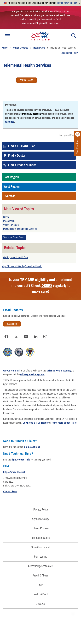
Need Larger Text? (69, 53)
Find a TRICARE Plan (21, 146)
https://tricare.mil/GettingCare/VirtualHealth (22, 266)
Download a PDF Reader (36, 422)
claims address (32, 447)
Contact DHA (10, 491)
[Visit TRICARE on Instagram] (45, 336)
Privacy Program (40, 528)
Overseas (9, 196)
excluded (9, 121)
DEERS (46, 285)
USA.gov (40, 604)
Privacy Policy (40, 509)
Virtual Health (26, 80)
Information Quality (40, 538)
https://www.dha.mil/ (14, 472)
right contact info (21, 459)
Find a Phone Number (22, 165)
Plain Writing (40, 557)
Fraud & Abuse (40, 575)
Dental (6, 217)
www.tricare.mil (11, 370)
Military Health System (32, 374)
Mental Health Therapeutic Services (20, 228)
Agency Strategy (40, 519)
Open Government (40, 547)
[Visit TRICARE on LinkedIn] (35, 336)
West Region (12, 186)
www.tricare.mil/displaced (34, 23)
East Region (11, 177)
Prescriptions (9, 221)
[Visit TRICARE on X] (16, 336)
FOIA (40, 585)
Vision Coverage (11, 225)
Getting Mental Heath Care (15, 257)
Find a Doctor (16, 155)
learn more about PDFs (64, 422)
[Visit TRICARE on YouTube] (26, 336)
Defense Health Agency (58, 370)
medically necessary (32, 113)
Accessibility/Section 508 (40, 566)
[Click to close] (77, 134)
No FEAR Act (41, 594)
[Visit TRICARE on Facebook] (6, 336)
